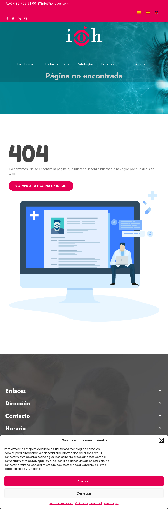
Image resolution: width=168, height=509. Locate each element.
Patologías (85, 64)
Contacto (143, 64)
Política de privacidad (88, 503)
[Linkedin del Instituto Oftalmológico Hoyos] (19, 18)
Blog (125, 64)
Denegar (84, 493)
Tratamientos (55, 64)
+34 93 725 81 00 (22, 3)
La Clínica (25, 64)
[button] (161, 440)
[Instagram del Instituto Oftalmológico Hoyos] (25, 18)
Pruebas (107, 64)
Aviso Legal (111, 503)
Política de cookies (61, 503)
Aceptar (84, 481)
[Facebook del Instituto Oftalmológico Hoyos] (7, 18)
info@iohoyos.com (55, 3)
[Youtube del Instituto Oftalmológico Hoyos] (13, 18)
